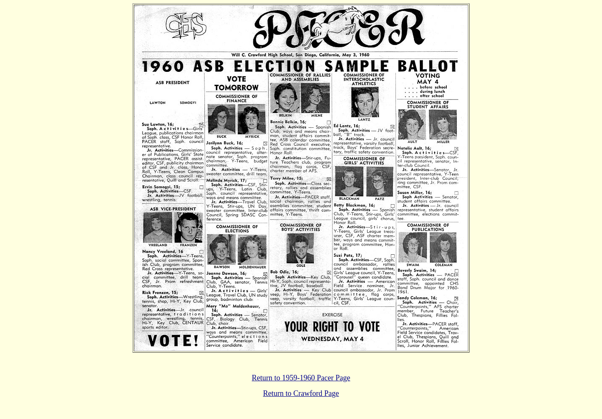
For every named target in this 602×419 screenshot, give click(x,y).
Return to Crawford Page (301, 393)
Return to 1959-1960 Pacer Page (301, 378)
